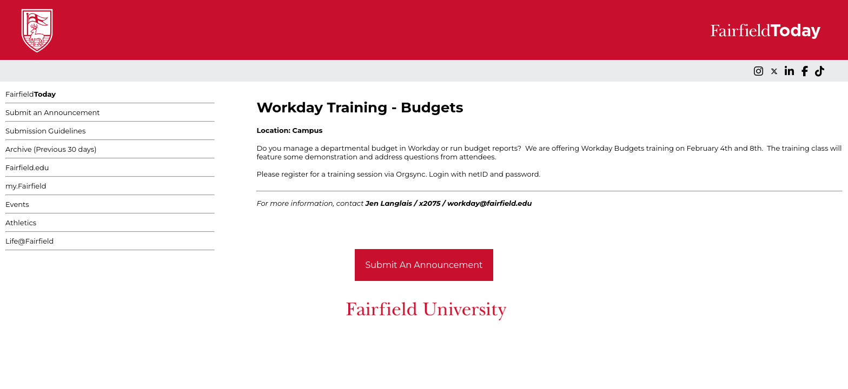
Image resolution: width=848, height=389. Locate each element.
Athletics (20, 222)
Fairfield (30, 94)
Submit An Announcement (424, 265)
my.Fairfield (26, 186)
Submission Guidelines (45, 130)
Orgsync (411, 174)
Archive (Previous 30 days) (50, 149)
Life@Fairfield (29, 241)
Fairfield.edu (27, 167)
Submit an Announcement (52, 112)
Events (17, 204)
